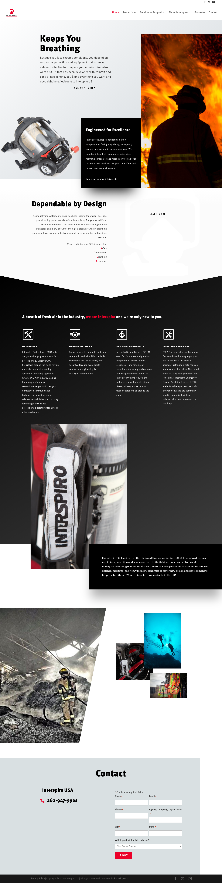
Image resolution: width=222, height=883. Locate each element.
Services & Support (151, 13)
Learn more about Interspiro (102, 179)
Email (152, 797)
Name (118, 797)
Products (128, 13)
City (117, 827)
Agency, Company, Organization (165, 812)
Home (115, 13)
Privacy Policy (38, 878)
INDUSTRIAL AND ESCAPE (176, 346)
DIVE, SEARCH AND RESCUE (130, 346)
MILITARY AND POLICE (80, 346)
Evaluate (199, 13)
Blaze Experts (121, 878)
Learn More (158, 214)
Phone (119, 810)
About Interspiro (178, 13)
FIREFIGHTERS (29, 346)
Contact (212, 13)
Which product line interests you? (133, 840)
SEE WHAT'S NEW (85, 88)
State (152, 827)
